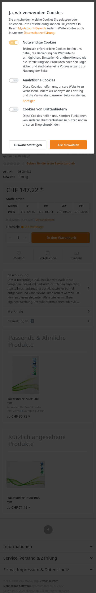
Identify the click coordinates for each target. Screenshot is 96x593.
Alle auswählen (68, 145)
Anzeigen (29, 101)
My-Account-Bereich (32, 28)
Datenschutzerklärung (39, 33)
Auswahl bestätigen (28, 145)
